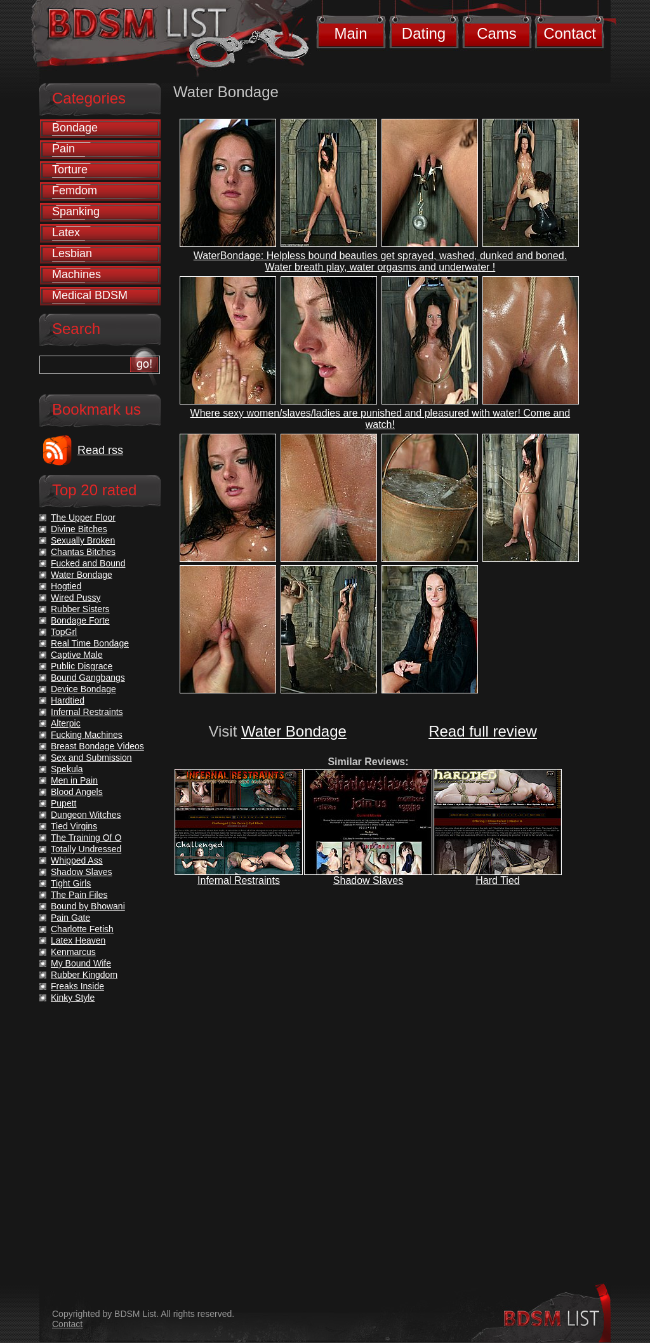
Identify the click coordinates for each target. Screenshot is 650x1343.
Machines (76, 274)
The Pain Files (79, 895)
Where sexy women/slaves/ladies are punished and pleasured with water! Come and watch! (380, 419)
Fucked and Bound (88, 563)
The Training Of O (86, 837)
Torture (70, 169)
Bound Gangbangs (88, 677)
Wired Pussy (76, 597)
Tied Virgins (74, 826)
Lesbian (72, 253)
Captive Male (77, 655)
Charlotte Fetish (82, 929)
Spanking (76, 211)
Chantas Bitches (83, 552)
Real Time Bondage (90, 643)
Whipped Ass (77, 860)
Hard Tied (497, 880)
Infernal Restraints (238, 880)
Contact (569, 33)
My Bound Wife (81, 963)
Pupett (63, 803)
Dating (424, 33)
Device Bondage (83, 689)
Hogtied (66, 586)
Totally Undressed (86, 849)
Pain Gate (70, 917)
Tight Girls (71, 883)
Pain (63, 148)
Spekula (67, 769)
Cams (497, 33)
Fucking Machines (87, 735)
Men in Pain (74, 780)
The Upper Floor (83, 517)
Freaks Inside (77, 986)
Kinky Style (73, 997)
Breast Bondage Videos (97, 746)
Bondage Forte (80, 620)
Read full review (482, 731)
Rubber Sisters (80, 609)
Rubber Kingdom (84, 975)
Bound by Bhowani (88, 906)
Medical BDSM (90, 295)
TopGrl (64, 632)
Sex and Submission (91, 757)
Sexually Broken (83, 540)
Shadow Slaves (368, 880)
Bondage (75, 127)
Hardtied (67, 700)
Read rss (100, 450)
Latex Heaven (78, 940)
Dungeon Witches (86, 815)
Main (350, 33)
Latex (66, 232)
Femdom (74, 190)
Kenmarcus (73, 952)
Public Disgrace (81, 666)
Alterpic (66, 723)
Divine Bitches (79, 529)
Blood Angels (77, 792)
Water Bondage (294, 731)
